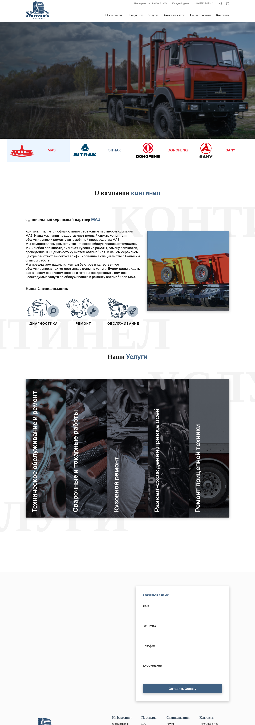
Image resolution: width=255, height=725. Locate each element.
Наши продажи (200, 15)
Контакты (222, 15)
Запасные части (174, 15)
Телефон (149, 646)
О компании (113, 15)
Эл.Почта (149, 626)
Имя (146, 606)
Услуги (153, 15)
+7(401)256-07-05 (204, 3)
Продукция (135, 15)
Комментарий (152, 666)
